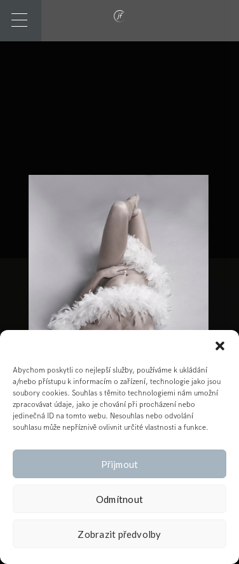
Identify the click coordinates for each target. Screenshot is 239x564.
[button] (220, 346)
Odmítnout (119, 499)
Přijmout (120, 464)
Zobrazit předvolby (119, 534)
